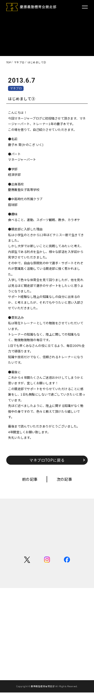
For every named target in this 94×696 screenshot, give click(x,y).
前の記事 (29, 480)
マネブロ (16, 88)
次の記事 (65, 480)
